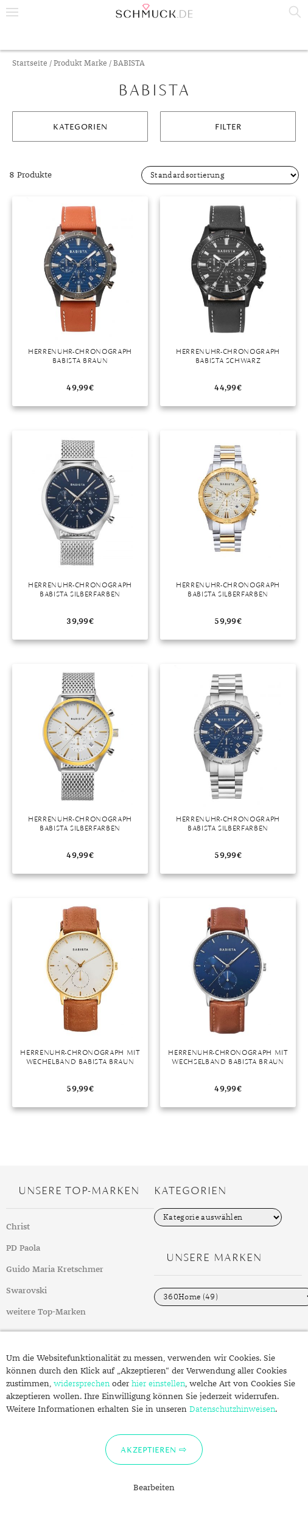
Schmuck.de (154, 11)
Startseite (29, 63)
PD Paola (23, 1248)
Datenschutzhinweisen (232, 1409)
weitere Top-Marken (46, 1312)
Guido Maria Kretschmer (54, 1269)
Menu (12, 12)
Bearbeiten (154, 1488)
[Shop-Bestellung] (220, 175)
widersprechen (82, 1384)
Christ (18, 1227)
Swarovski (26, 1291)
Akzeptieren (148, 1449)
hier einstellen (158, 1384)
